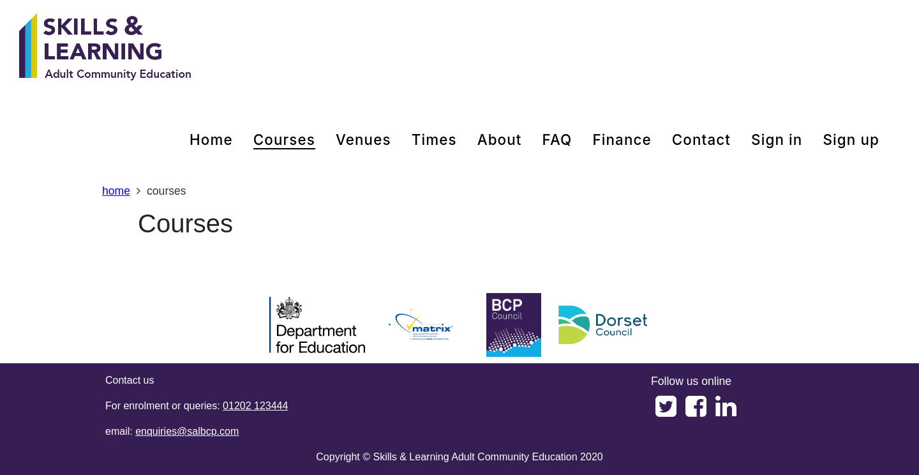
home (211, 139)
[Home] (105, 48)
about (499, 139)
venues (363, 139)
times (434, 139)
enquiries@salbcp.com (187, 431)
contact (701, 139)
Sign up (851, 139)
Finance (621, 139)
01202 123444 (255, 405)
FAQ (557, 139)
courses (284, 139)
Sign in (776, 139)
